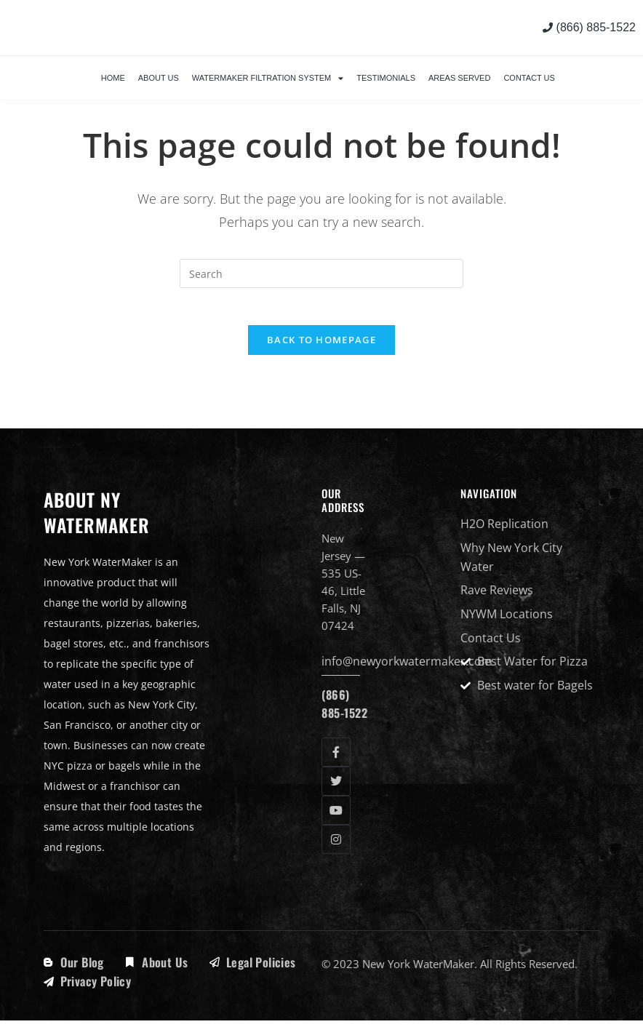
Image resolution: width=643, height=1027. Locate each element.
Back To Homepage (321, 346)
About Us (158, 77)
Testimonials (385, 77)
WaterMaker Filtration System (268, 78)
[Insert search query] (321, 273)
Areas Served (459, 77)
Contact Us (529, 77)
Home (113, 77)
